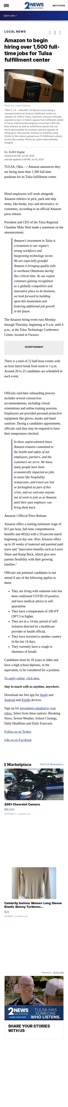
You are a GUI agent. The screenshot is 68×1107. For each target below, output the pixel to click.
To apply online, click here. (22, 678)
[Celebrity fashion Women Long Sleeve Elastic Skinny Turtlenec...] (34, 894)
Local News (15, 31)
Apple (44, 695)
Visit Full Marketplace (52, 764)
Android (9, 700)
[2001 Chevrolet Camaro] (34, 793)
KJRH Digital (16, 152)
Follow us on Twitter (17, 731)
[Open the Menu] (6, 5)
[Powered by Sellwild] (58, 972)
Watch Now (59, 6)
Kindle (26, 700)
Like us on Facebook (17, 740)
